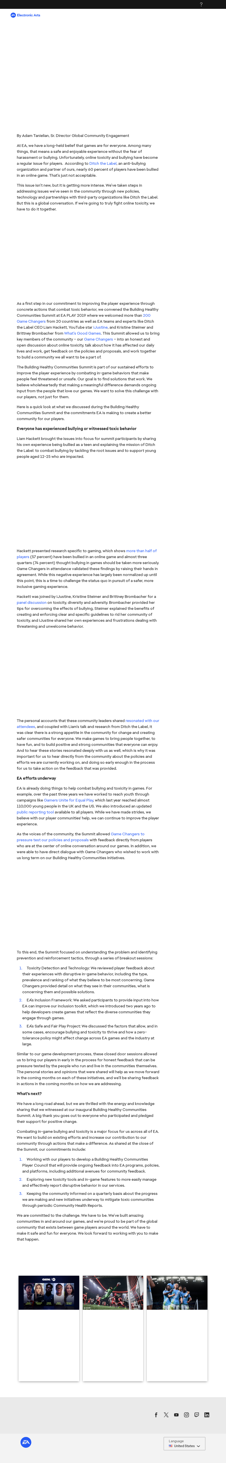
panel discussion (32, 602)
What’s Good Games (82, 333)
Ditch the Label (103, 163)
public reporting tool (35, 812)
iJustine (100, 327)
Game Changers (99, 339)
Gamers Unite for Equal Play (68, 800)
